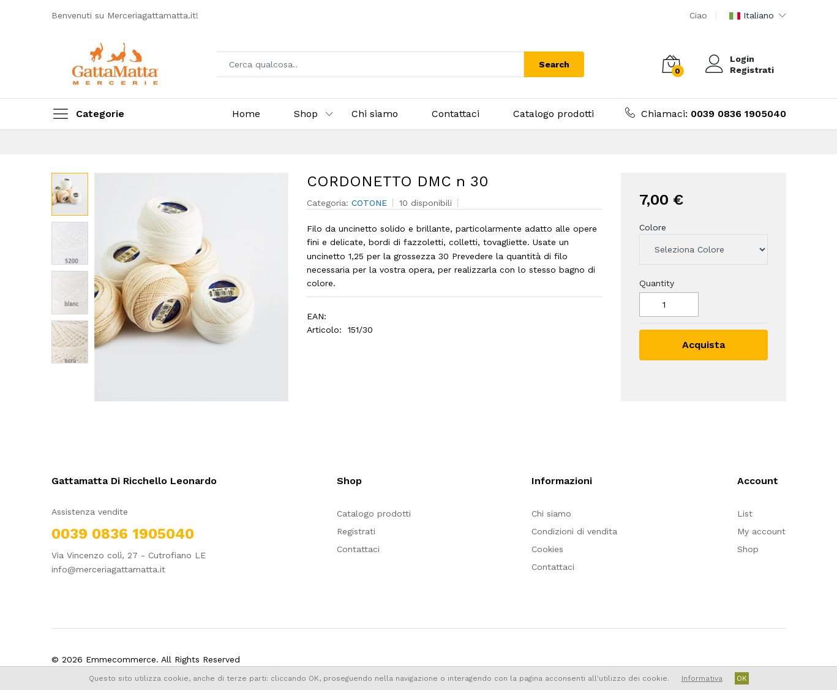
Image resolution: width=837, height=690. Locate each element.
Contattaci (455, 113)
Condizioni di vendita (574, 531)
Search (554, 64)
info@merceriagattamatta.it (108, 569)
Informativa (702, 678)
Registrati (752, 70)
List (745, 513)
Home (246, 113)
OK (742, 678)
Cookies (547, 549)
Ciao (698, 15)
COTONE (369, 203)
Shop (306, 113)
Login (742, 59)
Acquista (703, 345)
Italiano (751, 15)
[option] (191, 287)
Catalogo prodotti (553, 113)
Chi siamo (374, 113)
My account (761, 531)
